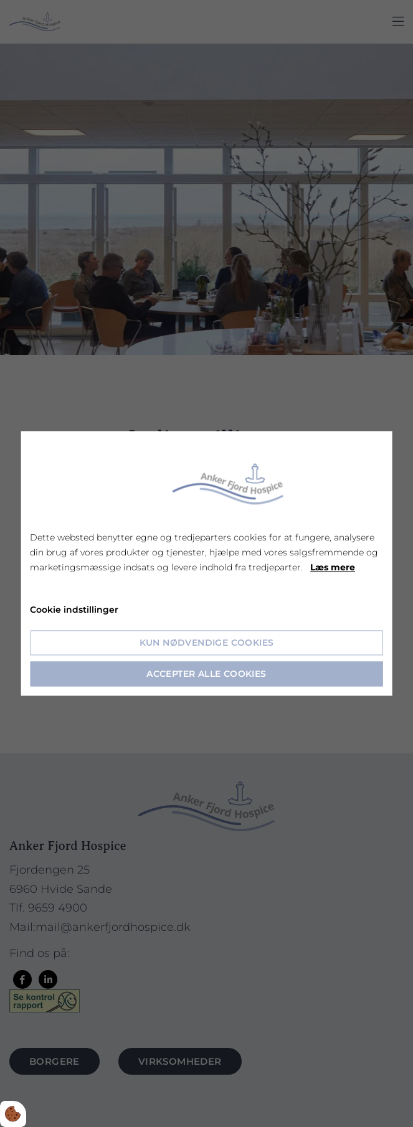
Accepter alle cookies (206, 674)
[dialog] (206, 563)
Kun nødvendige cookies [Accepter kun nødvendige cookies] (207, 643)
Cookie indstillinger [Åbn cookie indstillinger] (74, 610)
